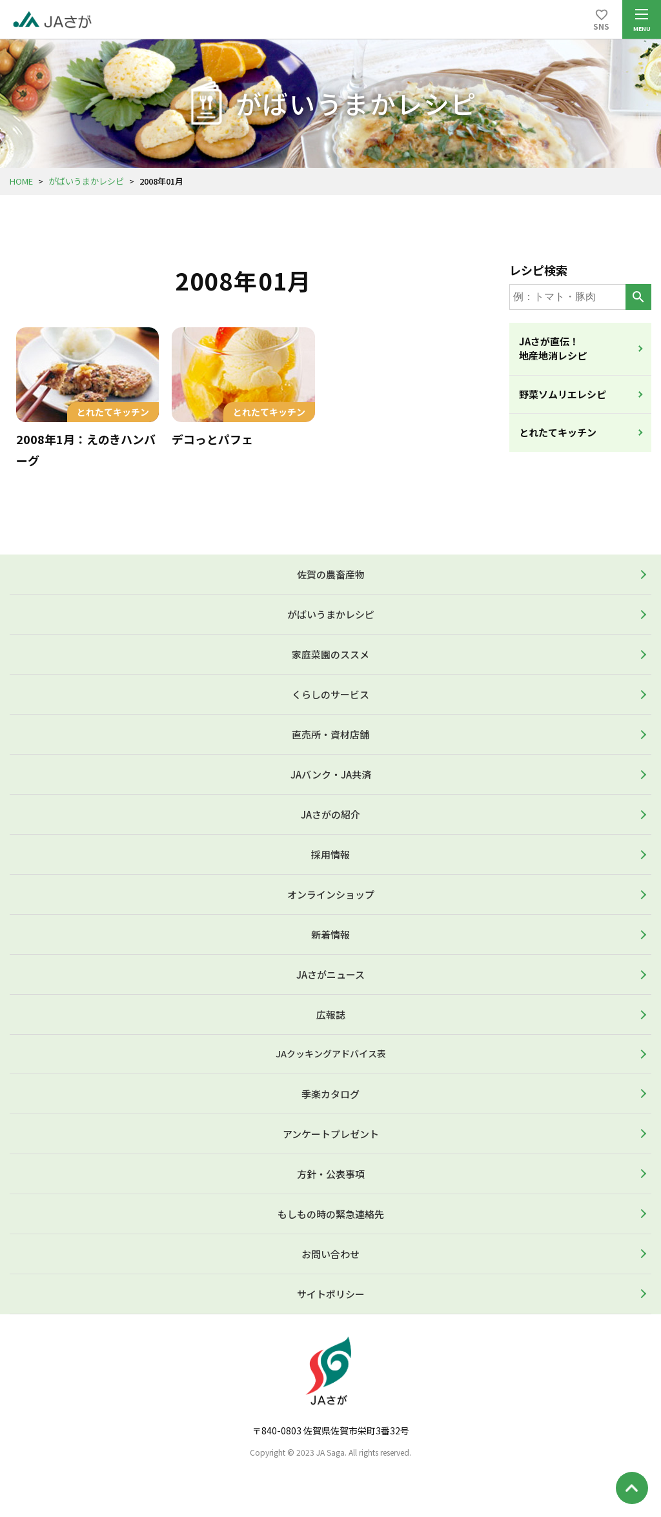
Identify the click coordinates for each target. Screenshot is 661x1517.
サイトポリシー (331, 1294)
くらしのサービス (330, 694)
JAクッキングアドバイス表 (331, 1053)
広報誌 (330, 1014)
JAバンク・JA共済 (330, 774)
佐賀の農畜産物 (331, 574)
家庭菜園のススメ (330, 654)
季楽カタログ (330, 1094)
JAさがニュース (330, 974)
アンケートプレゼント (331, 1134)
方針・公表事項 (331, 1174)
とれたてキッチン (557, 432)
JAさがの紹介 (330, 814)
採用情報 (330, 854)
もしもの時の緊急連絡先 (331, 1214)
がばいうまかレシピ (86, 181)
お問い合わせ (330, 1254)
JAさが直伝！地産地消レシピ (553, 348)
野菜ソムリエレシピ (562, 394)
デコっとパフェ (212, 439)
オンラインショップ (330, 894)
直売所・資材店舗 (330, 734)
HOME (21, 181)
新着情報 (330, 934)
